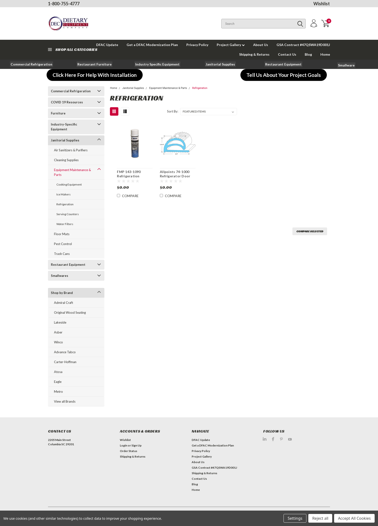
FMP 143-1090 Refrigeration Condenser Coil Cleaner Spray (130, 178)
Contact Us (287, 54)
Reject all (320, 518)
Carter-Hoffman (65, 362)
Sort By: (172, 111)
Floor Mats (61, 234)
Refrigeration (65, 204)
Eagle (57, 382)
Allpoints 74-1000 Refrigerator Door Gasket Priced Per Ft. (177, 176)
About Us (260, 45)
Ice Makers (63, 194)
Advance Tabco (65, 352)
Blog (308, 54)
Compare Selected (309, 231)
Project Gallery (231, 45)
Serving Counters (67, 214)
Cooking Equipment (69, 184)
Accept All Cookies (354, 518)
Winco (58, 342)
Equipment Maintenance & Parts (72, 172)
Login (123, 445)
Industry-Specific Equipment (64, 126)
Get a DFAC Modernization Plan (152, 45)
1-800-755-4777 (64, 3)
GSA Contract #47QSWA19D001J (303, 45)
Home (325, 54)
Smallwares (59, 276)
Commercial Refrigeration (71, 91)
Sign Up (136, 445)
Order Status (128, 451)
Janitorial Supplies (65, 140)
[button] (31, 64)
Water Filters (64, 224)
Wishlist (321, 3)
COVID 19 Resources (67, 102)
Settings (295, 518)
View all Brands (64, 401)
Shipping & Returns (254, 54)
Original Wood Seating (70, 312)
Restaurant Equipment (68, 264)
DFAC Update (201, 440)
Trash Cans (62, 254)
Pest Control (63, 244)
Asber (58, 332)
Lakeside (60, 322)
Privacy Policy (197, 45)
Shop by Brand (62, 293)
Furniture (58, 113)
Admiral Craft (63, 303)
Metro (58, 391)
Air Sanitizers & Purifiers (71, 150)
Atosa (58, 372)
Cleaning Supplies (66, 160)
